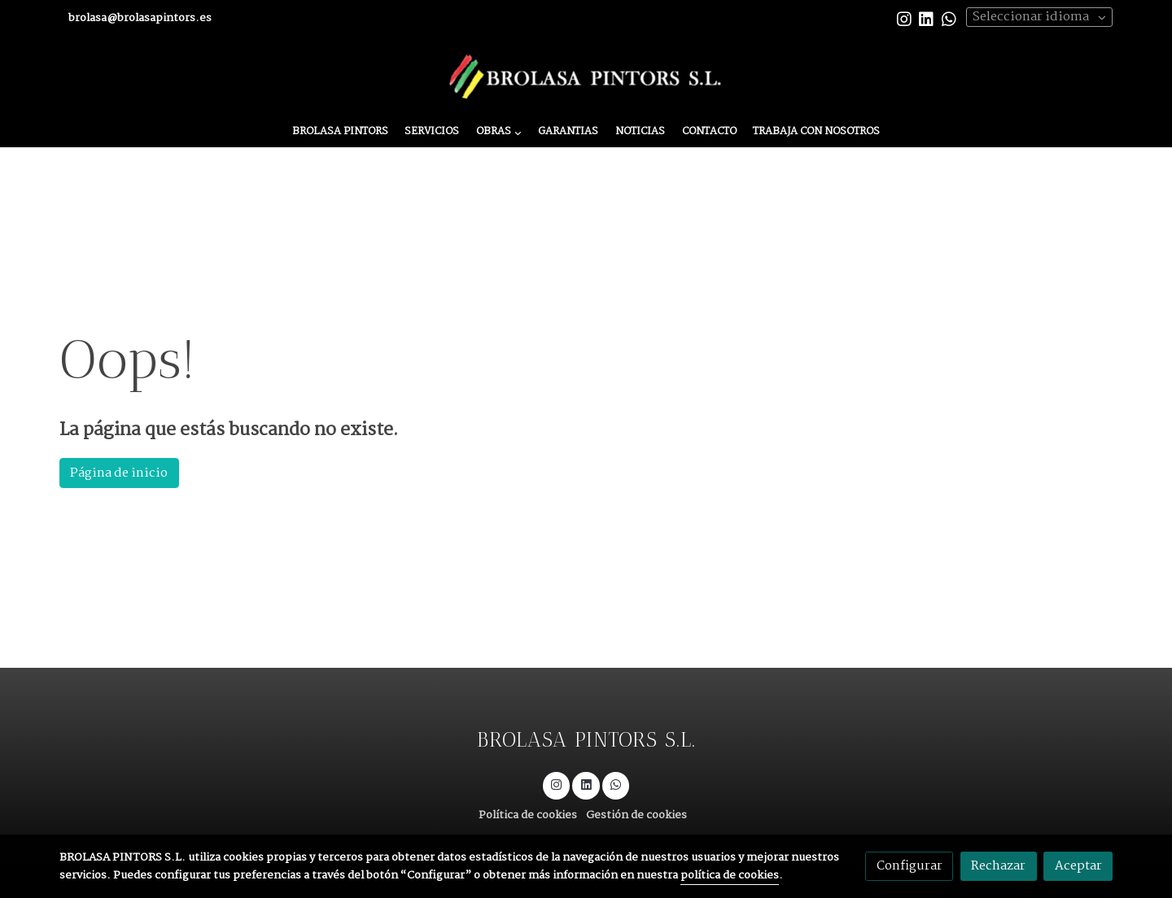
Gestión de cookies (636, 815)
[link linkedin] (926, 18)
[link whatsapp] (949, 18)
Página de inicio (119, 473)
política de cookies (729, 875)
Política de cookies (528, 815)
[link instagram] (904, 18)
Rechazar (998, 866)
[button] (498, 132)
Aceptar (1078, 866)
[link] (586, 77)
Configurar (909, 866)
